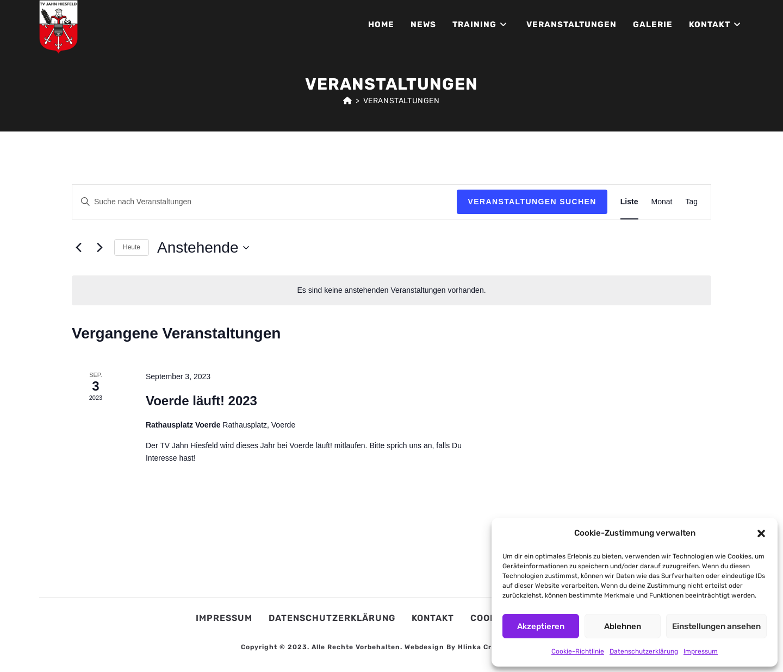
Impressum (700, 651)
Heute (131, 247)
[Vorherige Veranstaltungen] (78, 247)
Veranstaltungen (401, 100)
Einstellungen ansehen (716, 626)
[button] (761, 533)
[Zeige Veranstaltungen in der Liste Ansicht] (629, 202)
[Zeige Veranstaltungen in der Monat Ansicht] (662, 202)
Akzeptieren (540, 626)
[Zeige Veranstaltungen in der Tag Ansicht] (691, 202)
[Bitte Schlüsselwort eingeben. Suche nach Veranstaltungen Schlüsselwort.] (264, 202)
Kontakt (433, 618)
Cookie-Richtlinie (577, 651)
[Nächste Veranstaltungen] (99, 247)
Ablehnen (622, 626)
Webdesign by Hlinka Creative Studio (472, 647)
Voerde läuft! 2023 (201, 400)
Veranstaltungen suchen (532, 201)
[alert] (391, 290)
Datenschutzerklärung (644, 651)
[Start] (347, 100)
